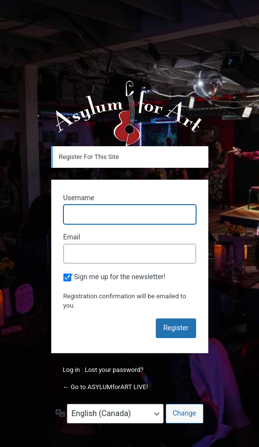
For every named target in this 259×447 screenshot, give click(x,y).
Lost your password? (114, 369)
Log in (71, 369)
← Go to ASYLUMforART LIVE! (105, 387)
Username (79, 198)
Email (72, 237)
